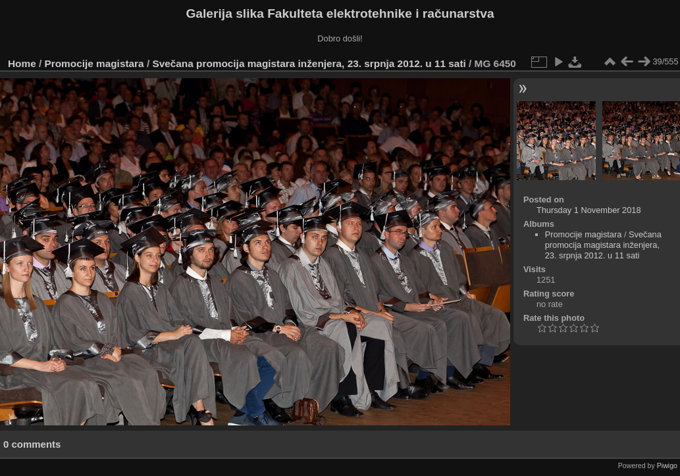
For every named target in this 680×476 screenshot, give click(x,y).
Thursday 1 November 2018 (588, 210)
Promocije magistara (94, 63)
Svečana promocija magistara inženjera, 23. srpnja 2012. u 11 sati (308, 63)
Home (22, 63)
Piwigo (667, 465)
